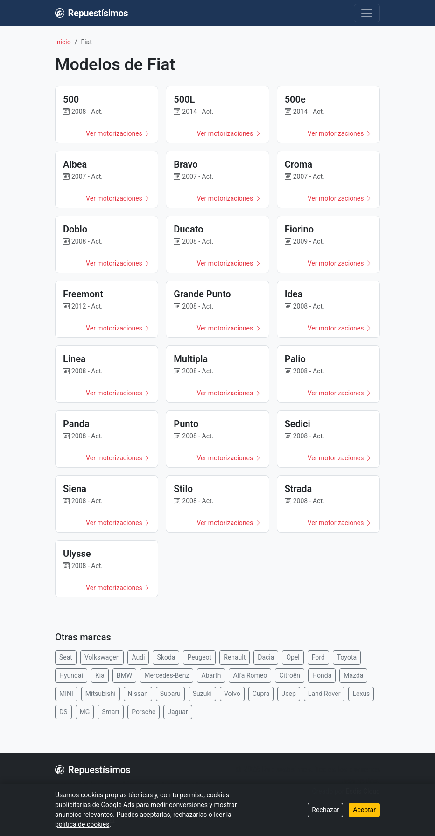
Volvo (232, 693)
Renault (235, 657)
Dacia (266, 657)
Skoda (166, 657)
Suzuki (202, 693)
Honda (321, 675)
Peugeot (199, 657)
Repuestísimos (91, 13)
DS (63, 712)
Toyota (347, 657)
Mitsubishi (100, 693)
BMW (124, 675)
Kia (100, 675)
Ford (318, 657)
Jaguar (178, 712)
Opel (292, 657)
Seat (65, 657)
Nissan (138, 693)
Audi (138, 657)
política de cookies (82, 824)
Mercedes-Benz (166, 675)
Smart (110, 712)
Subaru (170, 693)
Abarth (211, 675)
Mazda (353, 675)
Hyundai (71, 675)
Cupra (261, 693)
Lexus (361, 693)
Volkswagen (101, 657)
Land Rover (324, 693)
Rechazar (325, 810)
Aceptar (364, 810)
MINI (66, 693)
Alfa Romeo (250, 675)
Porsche (143, 712)
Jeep (288, 693)
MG (85, 712)
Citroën (289, 675)
